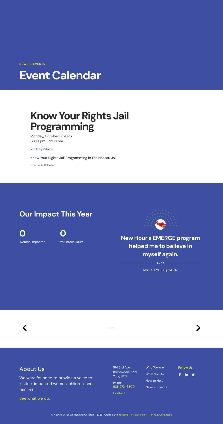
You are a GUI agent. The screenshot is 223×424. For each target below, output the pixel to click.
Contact (119, 393)
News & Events (157, 387)
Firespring (123, 414)
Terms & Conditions (160, 414)
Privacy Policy (139, 414)
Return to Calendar (44, 165)
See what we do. (34, 398)
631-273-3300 (124, 386)
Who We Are (155, 367)
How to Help (154, 380)
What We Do (155, 374)
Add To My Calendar (41, 149)
